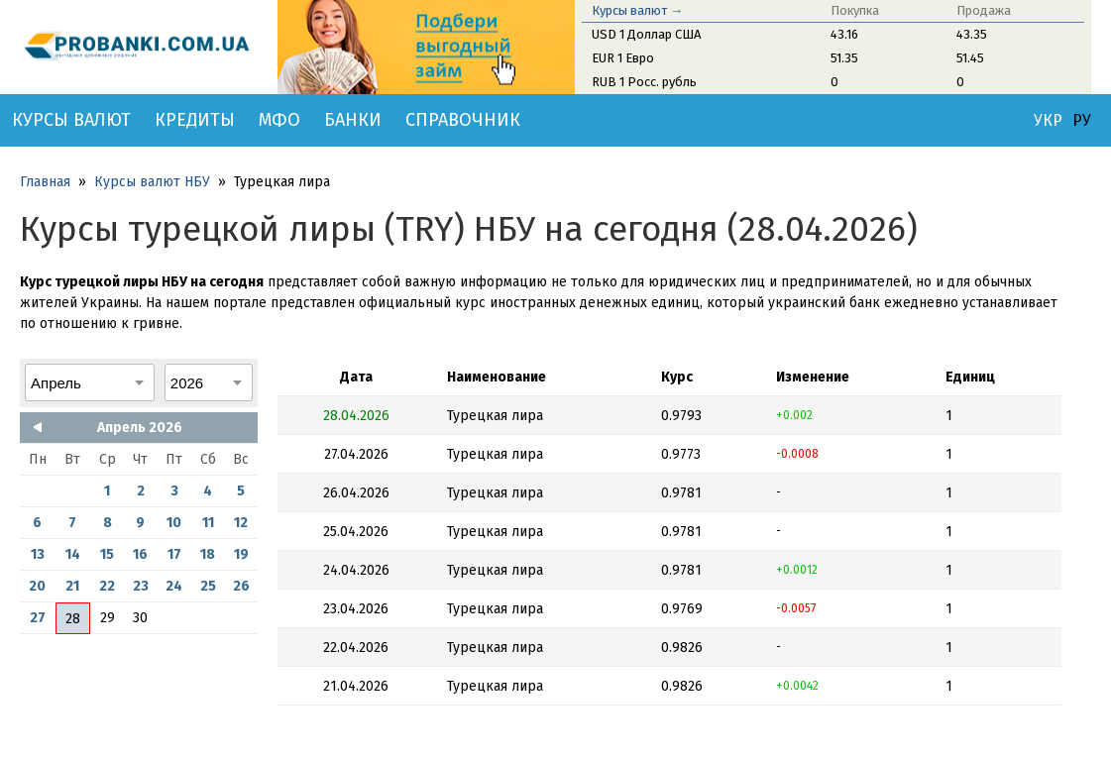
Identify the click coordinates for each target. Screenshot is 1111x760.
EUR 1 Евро (623, 58)
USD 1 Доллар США (646, 34)
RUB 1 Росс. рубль (644, 81)
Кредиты (195, 120)
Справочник (462, 120)
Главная (45, 181)
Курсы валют (71, 120)
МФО (279, 120)
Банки (353, 120)
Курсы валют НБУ (152, 181)
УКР (1048, 121)
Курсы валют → (637, 10)
